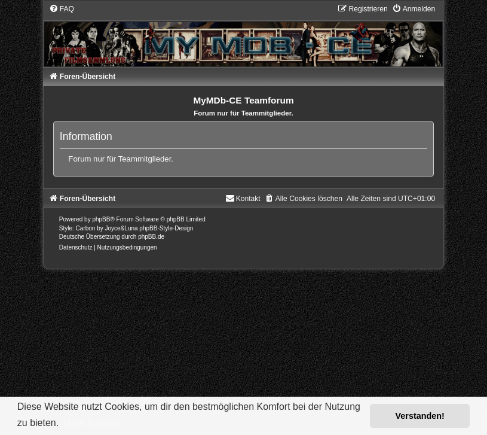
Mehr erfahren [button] (93, 423)
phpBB (101, 219)
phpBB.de (151, 236)
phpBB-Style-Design (166, 228)
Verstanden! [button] (420, 416)
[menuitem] (61, 9)
